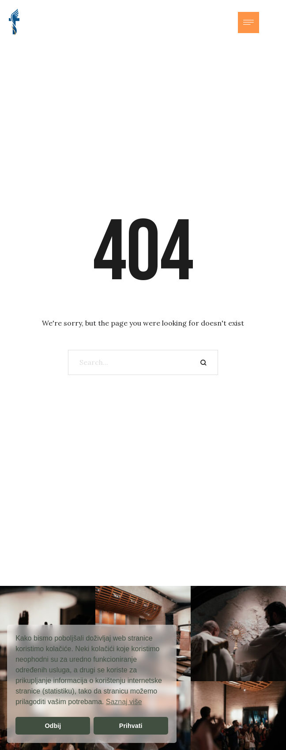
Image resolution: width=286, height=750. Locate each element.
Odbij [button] (53, 725)
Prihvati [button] (131, 725)
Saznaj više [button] (124, 701)
